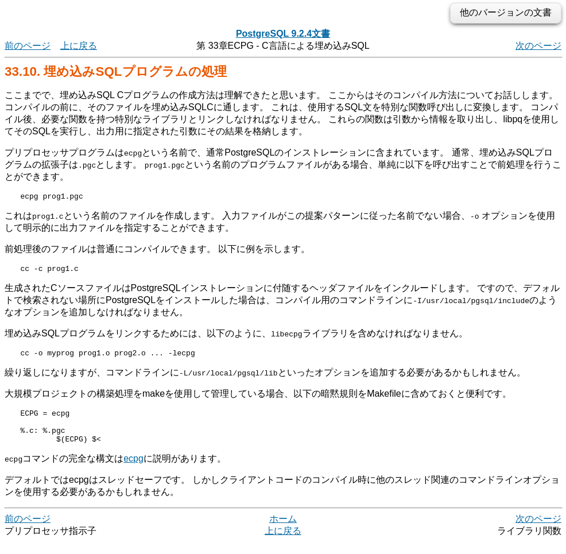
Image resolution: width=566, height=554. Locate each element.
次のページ (538, 46)
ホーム (283, 531)
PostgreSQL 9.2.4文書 (283, 33)
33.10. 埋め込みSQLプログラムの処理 (116, 71)
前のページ (28, 46)
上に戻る (78, 46)
